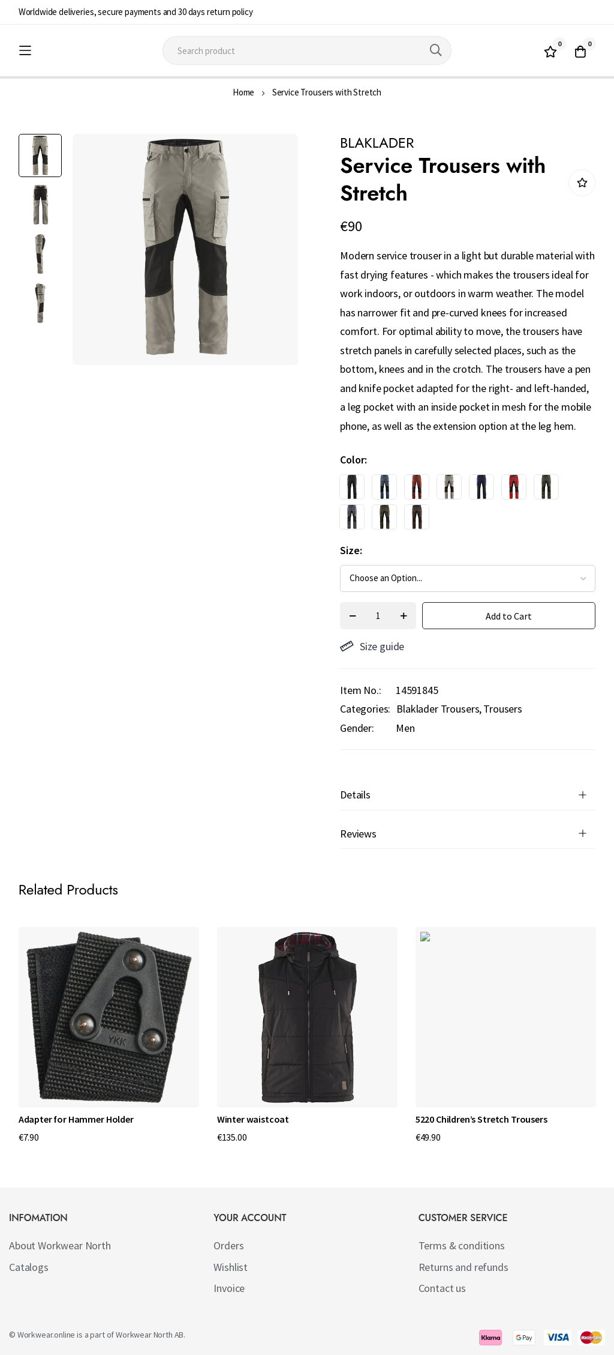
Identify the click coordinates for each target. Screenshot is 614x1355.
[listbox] (457, 505)
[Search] (436, 50)
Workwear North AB (149, 1334)
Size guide (372, 646)
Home (243, 92)
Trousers (502, 709)
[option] (352, 487)
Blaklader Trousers (437, 709)
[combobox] (306, 50)
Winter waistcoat (253, 1119)
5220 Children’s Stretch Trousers (481, 1119)
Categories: (365, 709)
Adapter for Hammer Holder (76, 1119)
